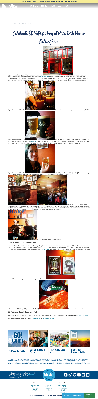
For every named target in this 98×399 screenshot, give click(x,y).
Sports (63, 389)
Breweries (36, 318)
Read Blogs (35, 390)
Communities (49, 388)
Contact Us (49, 390)
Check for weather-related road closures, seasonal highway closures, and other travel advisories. (49, 1)
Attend (49, 389)
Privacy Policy (63, 392)
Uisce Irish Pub (44, 76)
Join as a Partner (62, 386)
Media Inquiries (63, 388)
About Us (63, 390)
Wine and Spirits (48, 318)
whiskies (33, 141)
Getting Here (35, 388)
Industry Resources (63, 385)
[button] (89, 395)
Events (49, 385)
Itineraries (35, 386)
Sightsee (35, 389)
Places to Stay (35, 385)
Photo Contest (49, 386)
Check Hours (31, 374)
